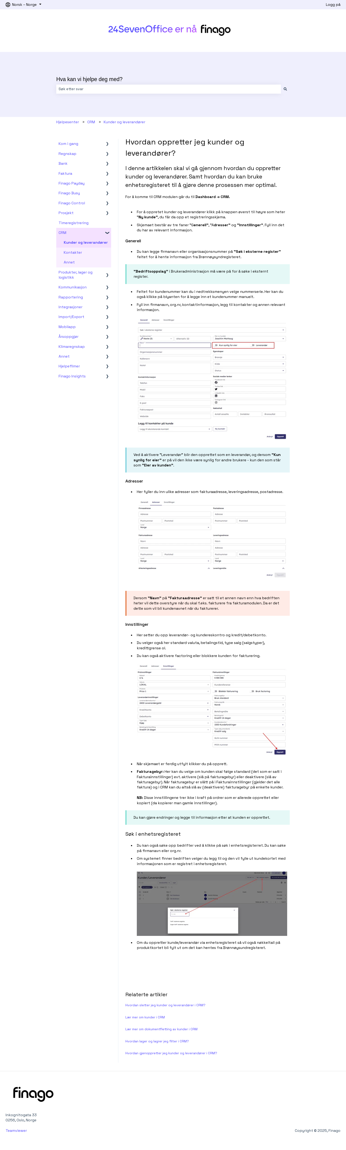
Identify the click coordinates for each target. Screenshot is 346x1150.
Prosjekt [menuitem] (66, 212)
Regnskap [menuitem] (67, 153)
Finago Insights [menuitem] (72, 376)
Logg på (333, 4)
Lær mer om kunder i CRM (145, 1017)
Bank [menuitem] (63, 163)
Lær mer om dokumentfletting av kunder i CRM (161, 1029)
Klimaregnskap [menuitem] (72, 346)
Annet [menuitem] (69, 262)
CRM (91, 122)
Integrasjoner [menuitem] (70, 307)
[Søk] (285, 89)
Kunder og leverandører (124, 122)
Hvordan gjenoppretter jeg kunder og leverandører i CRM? (171, 1053)
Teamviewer (17, 1130)
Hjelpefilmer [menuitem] (69, 366)
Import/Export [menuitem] (71, 316)
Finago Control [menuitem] (72, 203)
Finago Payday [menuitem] (72, 183)
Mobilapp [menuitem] (67, 326)
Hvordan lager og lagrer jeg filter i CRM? (157, 1041)
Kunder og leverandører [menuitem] (86, 242)
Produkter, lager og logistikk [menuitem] (75, 275)
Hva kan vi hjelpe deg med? (89, 79)
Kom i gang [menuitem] (68, 143)
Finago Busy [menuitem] (69, 193)
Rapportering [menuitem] (71, 297)
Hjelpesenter (67, 122)
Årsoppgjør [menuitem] (68, 336)
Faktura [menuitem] (65, 173)
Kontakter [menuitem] (73, 252)
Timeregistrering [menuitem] (73, 222)
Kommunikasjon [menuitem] (73, 287)
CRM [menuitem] (62, 232)
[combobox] (168, 89)
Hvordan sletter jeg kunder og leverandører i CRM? (165, 1005)
